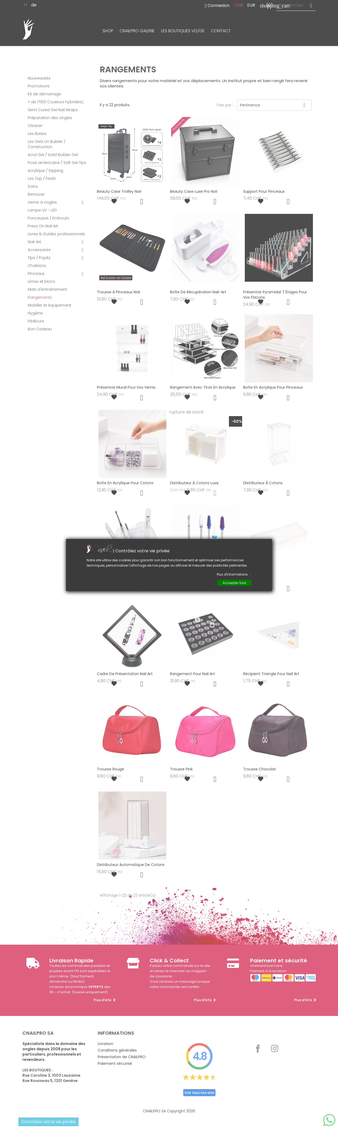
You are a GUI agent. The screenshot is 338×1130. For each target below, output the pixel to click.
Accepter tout (234, 582)
